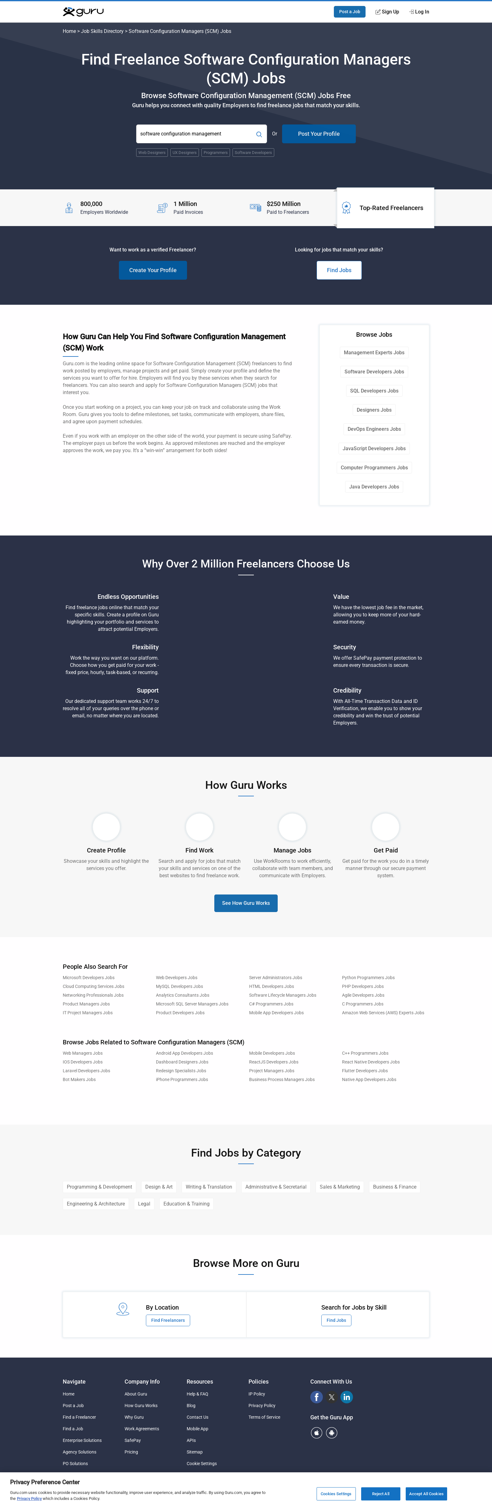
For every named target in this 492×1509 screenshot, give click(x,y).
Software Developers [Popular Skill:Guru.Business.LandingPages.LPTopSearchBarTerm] (253, 152)
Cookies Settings (336, 1493)
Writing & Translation (209, 1187)
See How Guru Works (246, 903)
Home (69, 31)
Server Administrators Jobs (275, 977)
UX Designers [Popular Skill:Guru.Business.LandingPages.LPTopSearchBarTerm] (185, 152)
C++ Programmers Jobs (365, 1053)
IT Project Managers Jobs (88, 1013)
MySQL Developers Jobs (179, 986)
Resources (200, 1381)
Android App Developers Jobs (184, 1053)
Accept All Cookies (426, 1493)
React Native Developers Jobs (371, 1062)
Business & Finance (394, 1187)
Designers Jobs (374, 410)
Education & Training (186, 1204)
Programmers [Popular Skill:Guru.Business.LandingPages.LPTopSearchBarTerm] (216, 152)
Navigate (74, 1381)
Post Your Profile (319, 133)
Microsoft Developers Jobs (89, 977)
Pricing (131, 1451)
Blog (191, 1405)
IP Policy (257, 1393)
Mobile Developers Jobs (272, 1053)
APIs (191, 1440)
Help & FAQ (197, 1393)
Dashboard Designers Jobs (182, 1062)
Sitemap (195, 1451)
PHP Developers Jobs (363, 986)
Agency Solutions (79, 1451)
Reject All (380, 1493)
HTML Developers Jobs (271, 986)
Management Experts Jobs (374, 353)
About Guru (136, 1393)
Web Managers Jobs (83, 1053)
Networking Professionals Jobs (93, 995)
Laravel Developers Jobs (86, 1071)
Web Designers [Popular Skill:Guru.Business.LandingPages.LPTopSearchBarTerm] (152, 152)
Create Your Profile (153, 270)
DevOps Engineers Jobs (374, 429)
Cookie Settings (202, 1463)
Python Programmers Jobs (368, 977)
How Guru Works (141, 1405)
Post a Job (349, 11)
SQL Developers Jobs (374, 391)
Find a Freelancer (79, 1417)
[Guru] (83, 12)
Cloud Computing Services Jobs (93, 986)
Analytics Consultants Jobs (182, 995)
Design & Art (159, 1187)
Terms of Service (264, 1417)
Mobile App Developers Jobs (276, 1013)
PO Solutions (75, 1463)
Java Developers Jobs (374, 487)
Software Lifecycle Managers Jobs (282, 995)
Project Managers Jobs (271, 1071)
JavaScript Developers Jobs (374, 448)
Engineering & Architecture (96, 1204)
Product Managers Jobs (86, 1004)
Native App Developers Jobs (369, 1079)
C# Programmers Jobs (271, 1004)
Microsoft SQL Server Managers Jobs (192, 1004)
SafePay (133, 1440)
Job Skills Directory (102, 31)
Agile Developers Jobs (363, 995)
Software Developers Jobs (374, 372)
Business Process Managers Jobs (282, 1079)
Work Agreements (142, 1428)
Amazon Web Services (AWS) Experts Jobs (383, 1013)
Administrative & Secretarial (276, 1187)
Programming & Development (99, 1187)
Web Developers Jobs (176, 977)
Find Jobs (339, 270)
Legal (144, 1204)
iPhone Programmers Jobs (182, 1079)
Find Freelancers (168, 1320)
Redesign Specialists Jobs (181, 1071)
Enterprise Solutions (82, 1440)
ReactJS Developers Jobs (273, 1062)
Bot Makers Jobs (79, 1079)
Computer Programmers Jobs (374, 468)
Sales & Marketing (340, 1187)
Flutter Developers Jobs (365, 1071)
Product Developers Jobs (180, 1013)
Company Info (142, 1381)
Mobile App (197, 1428)
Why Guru (134, 1417)
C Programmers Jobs (362, 1004)
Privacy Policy (262, 1405)
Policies (259, 1381)
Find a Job (73, 1428)
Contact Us (197, 1417)
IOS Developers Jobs (83, 1062)
